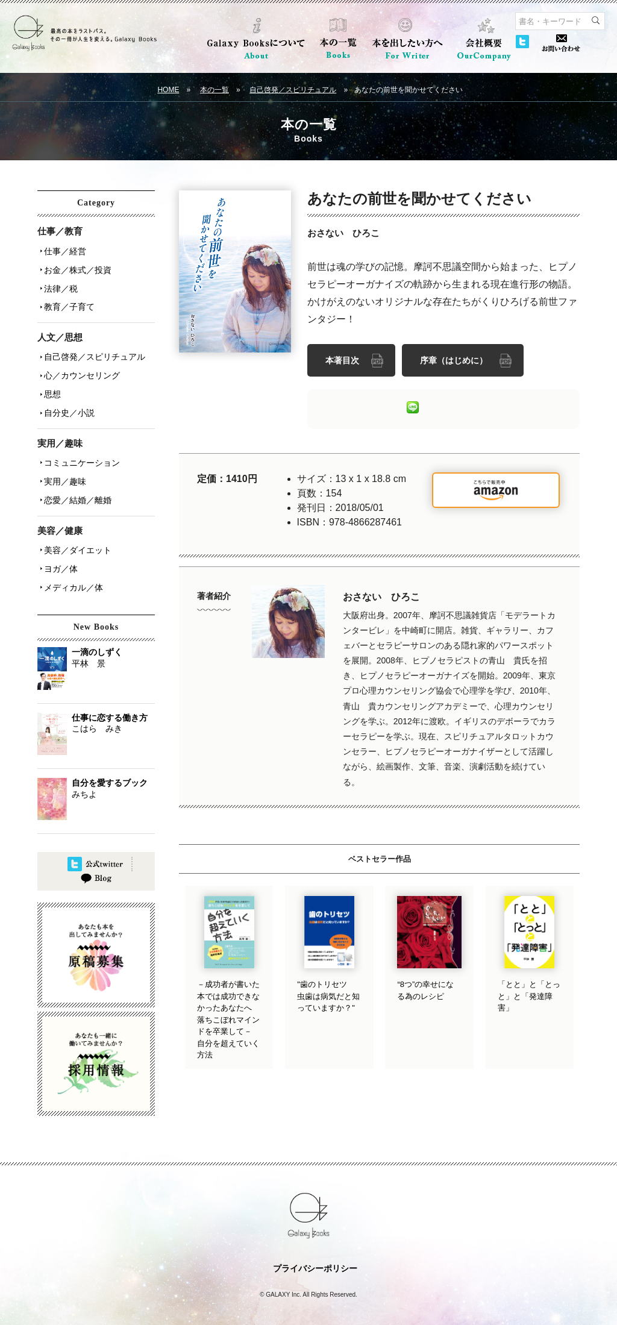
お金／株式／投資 (76, 267)
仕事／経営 (63, 250)
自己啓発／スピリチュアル (292, 90)
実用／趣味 (63, 464)
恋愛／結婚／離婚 (76, 481)
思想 (50, 382)
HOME (168, 90)
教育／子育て (67, 300)
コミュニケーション (80, 448)
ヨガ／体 (59, 546)
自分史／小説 (67, 399)
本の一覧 (214, 90)
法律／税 (59, 284)
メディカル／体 (71, 563)
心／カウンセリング (80, 366)
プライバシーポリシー (315, 1249)
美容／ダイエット (76, 529)
